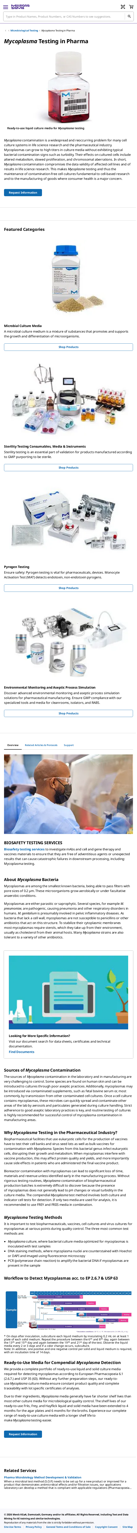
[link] (12, 1527)
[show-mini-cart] (131, 6)
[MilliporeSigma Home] (20, 6)
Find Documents (21, 1052)
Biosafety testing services (24, 849)
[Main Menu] (5, 7)
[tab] (13, 745)
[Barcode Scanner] (123, 6)
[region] (68, 89)
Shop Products (69, 347)
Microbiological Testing (24, 30)
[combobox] (68, 16)
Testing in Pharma (58, 30)
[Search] (129, 16)
